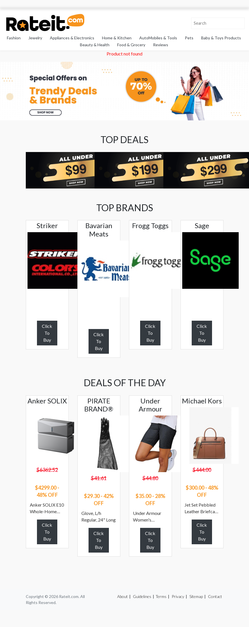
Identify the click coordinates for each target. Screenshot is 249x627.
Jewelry (35, 37)
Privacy (178, 596)
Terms (161, 596)
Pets (189, 37)
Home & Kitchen (117, 37)
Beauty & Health (94, 44)
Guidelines (142, 596)
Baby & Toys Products (221, 37)
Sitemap (196, 596)
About (122, 596)
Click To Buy (47, 333)
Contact (215, 596)
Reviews (160, 44)
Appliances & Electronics (72, 37)
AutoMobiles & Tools (158, 37)
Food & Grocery (131, 44)
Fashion (14, 37)
